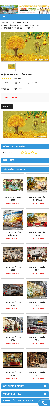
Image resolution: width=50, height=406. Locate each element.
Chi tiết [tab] (7, 107)
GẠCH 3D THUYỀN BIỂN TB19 (37, 198)
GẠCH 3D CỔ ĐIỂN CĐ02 (13, 353)
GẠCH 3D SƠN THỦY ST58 (13, 198)
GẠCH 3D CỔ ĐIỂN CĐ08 (13, 268)
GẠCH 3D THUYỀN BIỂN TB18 (13, 234)
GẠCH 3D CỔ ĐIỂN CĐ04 (13, 338)
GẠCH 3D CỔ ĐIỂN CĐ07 (37, 268)
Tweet (19, 83)
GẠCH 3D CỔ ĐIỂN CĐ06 (13, 304)
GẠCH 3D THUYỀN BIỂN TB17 (37, 234)
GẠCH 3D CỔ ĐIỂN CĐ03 (37, 338)
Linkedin (32, 83)
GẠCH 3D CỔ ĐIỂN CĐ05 (37, 304)
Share (6, 83)
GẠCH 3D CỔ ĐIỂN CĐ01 (37, 353)
